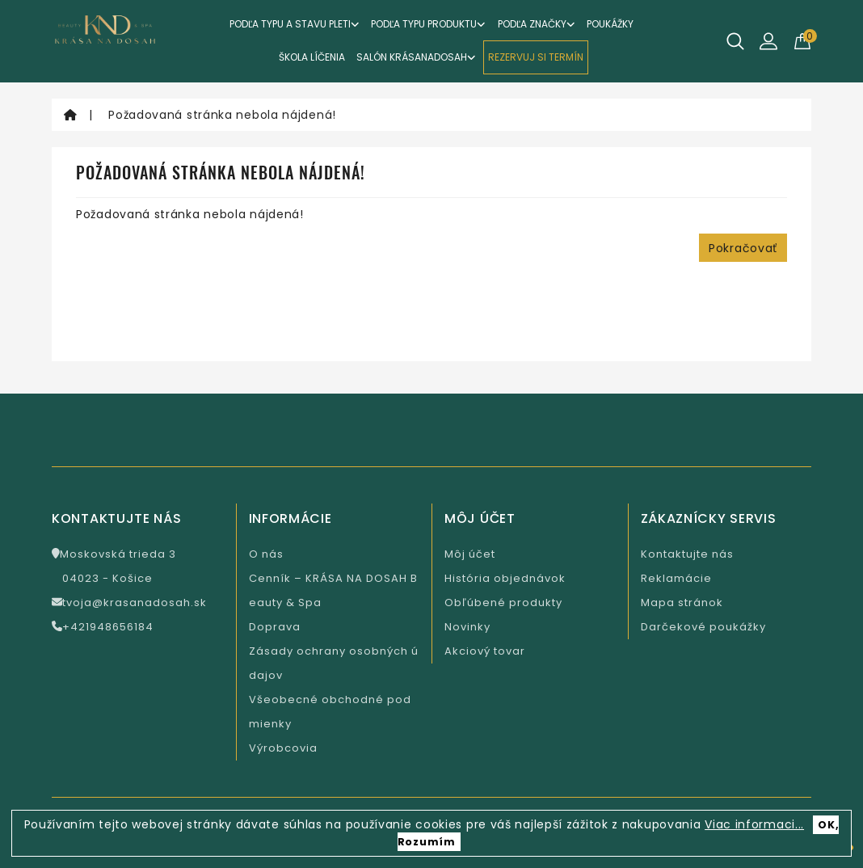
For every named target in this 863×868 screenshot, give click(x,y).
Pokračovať (743, 248)
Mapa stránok (682, 602)
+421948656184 (103, 626)
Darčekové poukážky (703, 626)
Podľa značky (536, 24)
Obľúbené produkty (503, 602)
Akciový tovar (484, 651)
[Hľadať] (735, 41)
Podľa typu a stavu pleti (294, 24)
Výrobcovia (283, 748)
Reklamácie (676, 578)
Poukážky (610, 24)
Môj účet (469, 554)
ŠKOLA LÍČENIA (312, 57)
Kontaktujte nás (687, 554)
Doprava (275, 626)
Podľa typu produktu (428, 24)
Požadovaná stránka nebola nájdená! (222, 115)
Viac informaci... (754, 824)
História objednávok (505, 578)
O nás (266, 554)
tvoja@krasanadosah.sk (129, 602)
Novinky (467, 626)
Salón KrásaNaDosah (416, 57)
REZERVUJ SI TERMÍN (535, 57)
